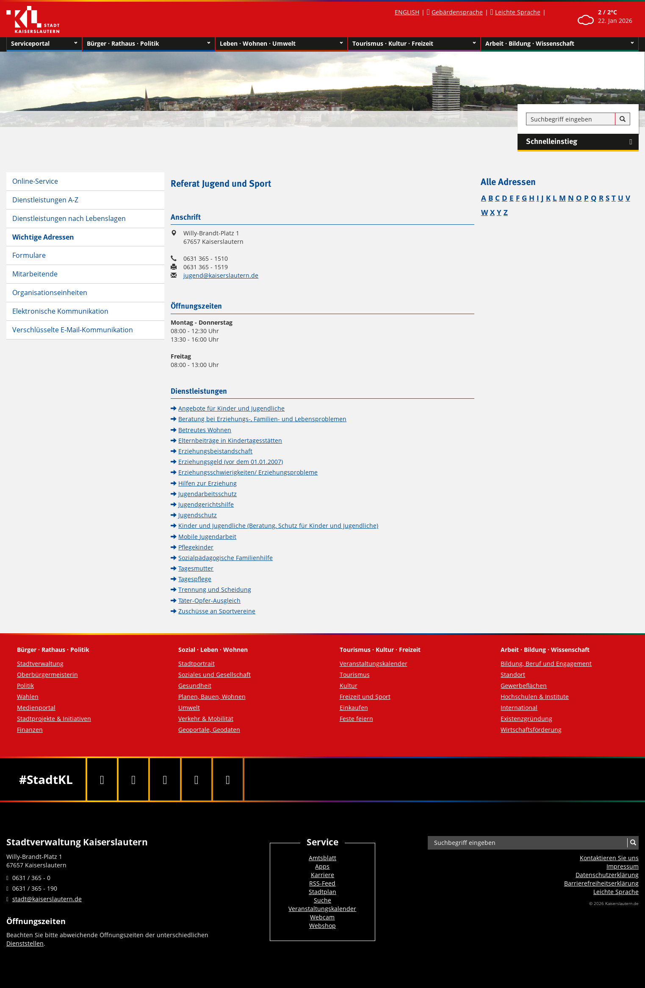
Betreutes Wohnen (204, 430)
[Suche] (622, 119)
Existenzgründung (526, 719)
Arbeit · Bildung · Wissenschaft (559, 43)
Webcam (322, 917)
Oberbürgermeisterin (47, 675)
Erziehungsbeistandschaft (215, 451)
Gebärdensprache (457, 12)
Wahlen (28, 697)
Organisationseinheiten (49, 292)
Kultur (348, 686)
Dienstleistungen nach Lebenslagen (69, 218)
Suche (322, 900)
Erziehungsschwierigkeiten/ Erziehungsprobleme (248, 472)
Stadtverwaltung (40, 664)
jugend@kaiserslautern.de (220, 275)
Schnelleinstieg (582, 142)
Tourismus (355, 675)
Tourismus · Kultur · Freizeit (414, 43)
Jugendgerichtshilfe (206, 504)
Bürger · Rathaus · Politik (148, 43)
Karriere (322, 875)
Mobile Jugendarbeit (207, 537)
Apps (322, 866)
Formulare (29, 255)
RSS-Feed (322, 883)
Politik (25, 686)
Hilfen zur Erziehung (207, 483)
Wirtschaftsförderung (531, 730)
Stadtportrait (196, 664)
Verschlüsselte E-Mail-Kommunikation (72, 329)
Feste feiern (356, 719)
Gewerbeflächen (524, 686)
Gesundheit (194, 686)
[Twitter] (133, 779)
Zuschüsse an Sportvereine (216, 611)
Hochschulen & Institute (535, 697)
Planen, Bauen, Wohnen (212, 697)
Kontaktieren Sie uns (609, 858)
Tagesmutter (195, 568)
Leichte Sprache (517, 12)
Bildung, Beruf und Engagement (546, 664)
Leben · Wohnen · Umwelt (281, 43)
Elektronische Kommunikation (60, 311)
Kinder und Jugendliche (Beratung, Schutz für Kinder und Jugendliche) (278, 526)
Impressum (622, 866)
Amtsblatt (322, 858)
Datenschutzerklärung (607, 875)
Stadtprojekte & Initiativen (54, 719)
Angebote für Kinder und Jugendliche (231, 408)
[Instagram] (196, 779)
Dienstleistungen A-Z (45, 199)
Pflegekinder (195, 547)
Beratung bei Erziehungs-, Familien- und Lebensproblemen (262, 419)
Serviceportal (44, 43)
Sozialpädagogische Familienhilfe (225, 558)
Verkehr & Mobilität (205, 719)
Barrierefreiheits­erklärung (601, 883)
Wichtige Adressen (43, 237)
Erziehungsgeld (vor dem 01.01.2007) (230, 462)
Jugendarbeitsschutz (207, 494)
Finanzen (30, 730)
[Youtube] (165, 779)
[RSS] (228, 779)
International (519, 708)
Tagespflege (194, 579)
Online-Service (35, 181)
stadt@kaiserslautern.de (47, 899)
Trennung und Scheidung (214, 589)
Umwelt (189, 708)
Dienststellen (25, 943)
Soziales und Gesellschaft (214, 675)
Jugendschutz (197, 515)
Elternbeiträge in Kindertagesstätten (230, 440)
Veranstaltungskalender (373, 664)
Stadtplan (322, 892)
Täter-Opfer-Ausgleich (209, 600)
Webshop (322, 926)
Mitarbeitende (35, 274)
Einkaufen (354, 708)
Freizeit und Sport (365, 697)
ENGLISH (407, 12)
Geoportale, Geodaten (209, 730)
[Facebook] (102, 779)
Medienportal (36, 708)
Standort (513, 675)
